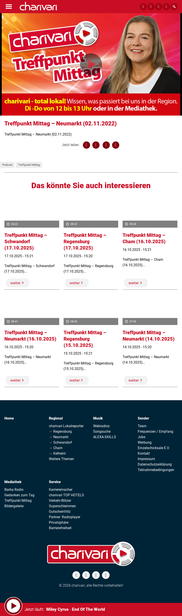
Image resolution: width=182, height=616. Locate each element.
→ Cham (55, 448)
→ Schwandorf (60, 442)
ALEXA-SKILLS (104, 437)
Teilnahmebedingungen (156, 470)
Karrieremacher (60, 489)
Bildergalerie (13, 506)
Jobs (141, 437)
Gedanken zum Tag (19, 495)
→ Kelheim (57, 453)
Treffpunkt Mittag (29, 164)
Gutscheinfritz (60, 511)
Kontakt (144, 453)
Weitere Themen (61, 459)
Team (142, 426)
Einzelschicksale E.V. (154, 448)
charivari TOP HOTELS (66, 495)
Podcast (7, 164)
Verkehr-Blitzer (60, 500)
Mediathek (12, 482)
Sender (143, 418)
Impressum (146, 459)
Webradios (101, 426)
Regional (56, 418)
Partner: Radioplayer (64, 517)
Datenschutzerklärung (155, 464)
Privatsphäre (58, 522)
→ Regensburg (60, 431)
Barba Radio (13, 489)
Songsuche (102, 431)
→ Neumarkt (58, 437)
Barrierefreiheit (60, 528)
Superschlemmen (62, 506)
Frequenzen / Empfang (155, 431)
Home (9, 418)
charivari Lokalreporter (66, 426)
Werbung (145, 442)
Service (55, 482)
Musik (98, 418)
